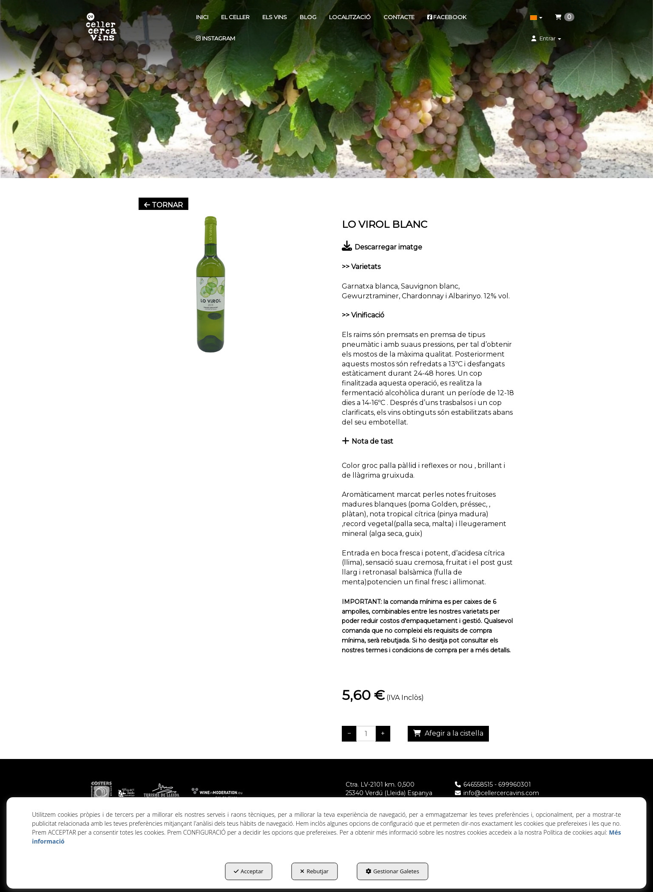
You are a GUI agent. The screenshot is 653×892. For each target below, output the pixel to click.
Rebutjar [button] (314, 871)
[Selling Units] (366, 733)
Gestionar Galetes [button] (392, 871)
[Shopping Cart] (448, 734)
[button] (101, 27)
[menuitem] (202, 17)
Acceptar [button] (248, 871)
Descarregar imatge (382, 247)
